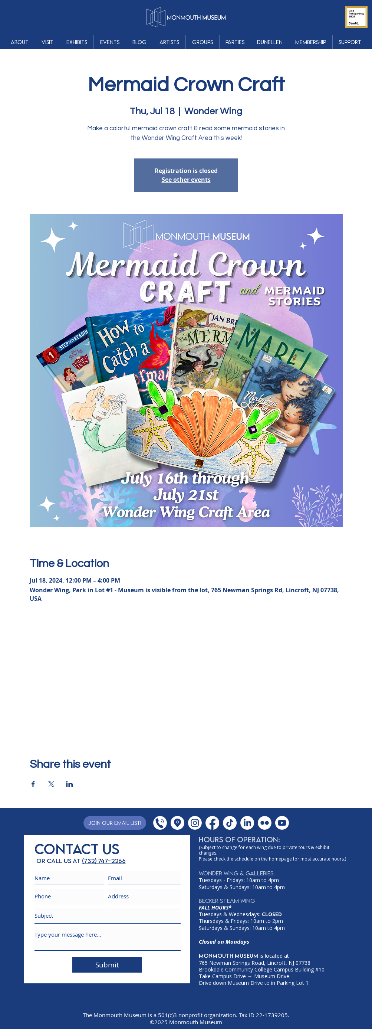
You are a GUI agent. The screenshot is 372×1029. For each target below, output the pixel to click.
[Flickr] (264, 823)
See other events (186, 180)
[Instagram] (195, 823)
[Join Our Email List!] (114, 823)
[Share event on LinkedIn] (69, 784)
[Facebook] (212, 823)
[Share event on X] (51, 784)
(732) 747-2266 (104, 861)
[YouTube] (282, 823)
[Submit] (107, 965)
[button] (19, 42)
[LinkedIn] (247, 823)
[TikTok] (230, 823)
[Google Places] (177, 823)
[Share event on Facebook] (33, 784)
